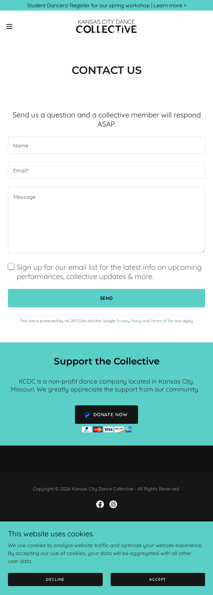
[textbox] (106, 145)
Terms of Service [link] (166, 320)
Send (106, 298)
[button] (18, 26)
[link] (106, 26)
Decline (55, 588)
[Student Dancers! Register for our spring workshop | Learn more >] (106, 5)
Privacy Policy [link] (129, 320)
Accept (157, 588)
